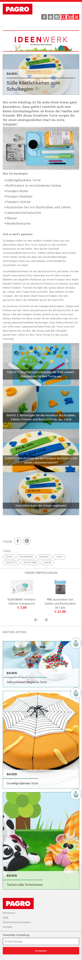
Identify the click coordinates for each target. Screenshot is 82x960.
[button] (36, 619)
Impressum (9, 912)
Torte (59, 557)
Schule (9, 557)
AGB (5, 917)
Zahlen (47, 562)
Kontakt (7, 926)
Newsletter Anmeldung (16, 934)
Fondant (44, 557)
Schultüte (11, 562)
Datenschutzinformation (17, 922)
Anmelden (41, 950)
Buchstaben (30, 562)
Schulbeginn (26, 557)
